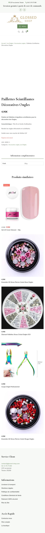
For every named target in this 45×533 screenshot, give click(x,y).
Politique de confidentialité (10, 492)
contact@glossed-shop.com (10, 463)
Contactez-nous (6, 518)
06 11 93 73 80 (6, 466)
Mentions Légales (7, 488)
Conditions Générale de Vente (11, 495)
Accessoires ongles (20, 43)
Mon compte (5, 522)
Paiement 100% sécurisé (9, 499)
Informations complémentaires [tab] (23, 156)
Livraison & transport (8, 484)
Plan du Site (5, 502)
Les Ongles (10, 43)
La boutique (5, 525)
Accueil (3, 43)
